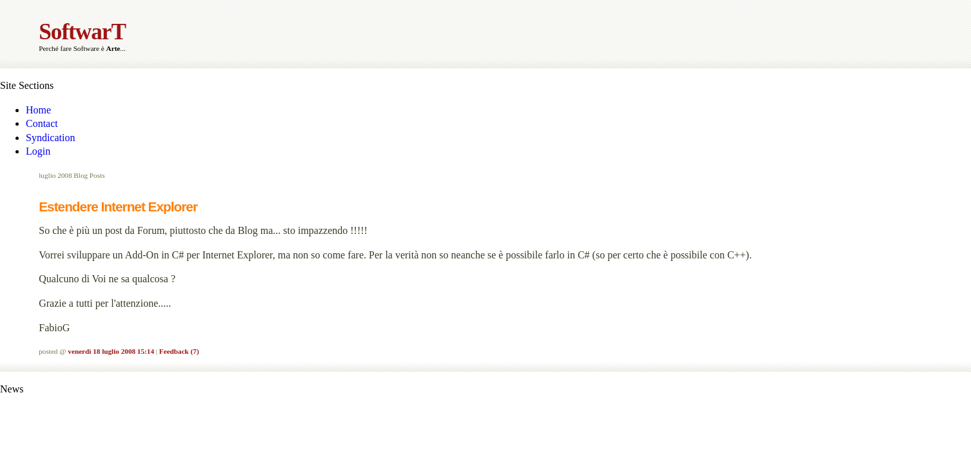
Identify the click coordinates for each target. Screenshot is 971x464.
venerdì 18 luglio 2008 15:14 (111, 351)
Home (38, 109)
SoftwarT (82, 31)
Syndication (50, 137)
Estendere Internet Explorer (118, 206)
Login (38, 151)
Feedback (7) (179, 351)
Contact (42, 123)
